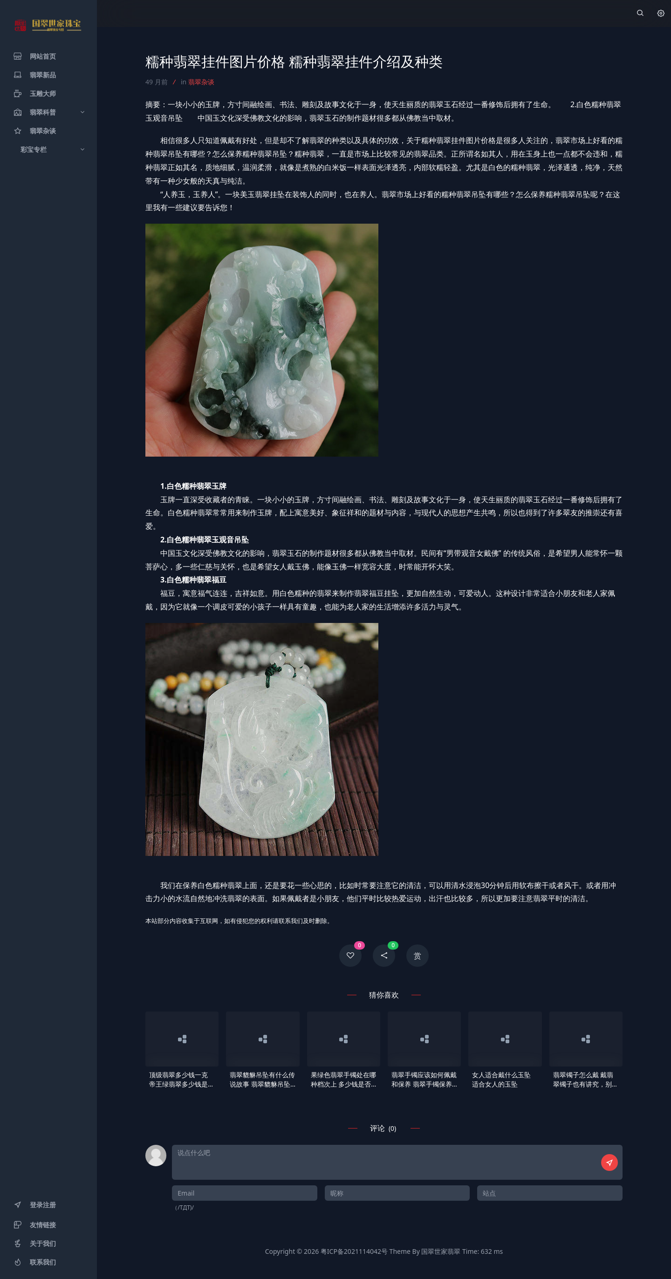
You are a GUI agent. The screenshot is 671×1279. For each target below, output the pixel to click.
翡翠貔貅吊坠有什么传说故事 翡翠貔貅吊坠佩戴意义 (262, 1079)
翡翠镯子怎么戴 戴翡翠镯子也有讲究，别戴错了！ (585, 1079)
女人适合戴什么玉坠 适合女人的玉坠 (501, 1079)
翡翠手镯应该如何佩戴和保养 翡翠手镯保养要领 (424, 1079)
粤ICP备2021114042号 (354, 1251)
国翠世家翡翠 (440, 1251)
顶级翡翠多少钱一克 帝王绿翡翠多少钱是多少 (181, 1079)
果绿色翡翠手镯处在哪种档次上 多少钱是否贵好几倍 (343, 1079)
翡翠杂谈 (201, 81)
